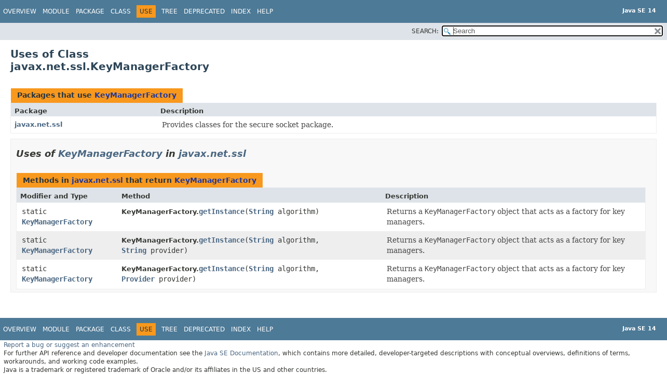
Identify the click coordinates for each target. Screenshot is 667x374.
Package (90, 11)
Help (265, 11)
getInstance (221, 211)
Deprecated (204, 11)
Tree (169, 11)
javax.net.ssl (38, 124)
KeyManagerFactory (135, 95)
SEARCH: (425, 31)
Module (56, 11)
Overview (19, 11)
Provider (138, 279)
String (261, 211)
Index (241, 11)
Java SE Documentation (241, 353)
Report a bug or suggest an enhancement (69, 345)
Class (121, 11)
